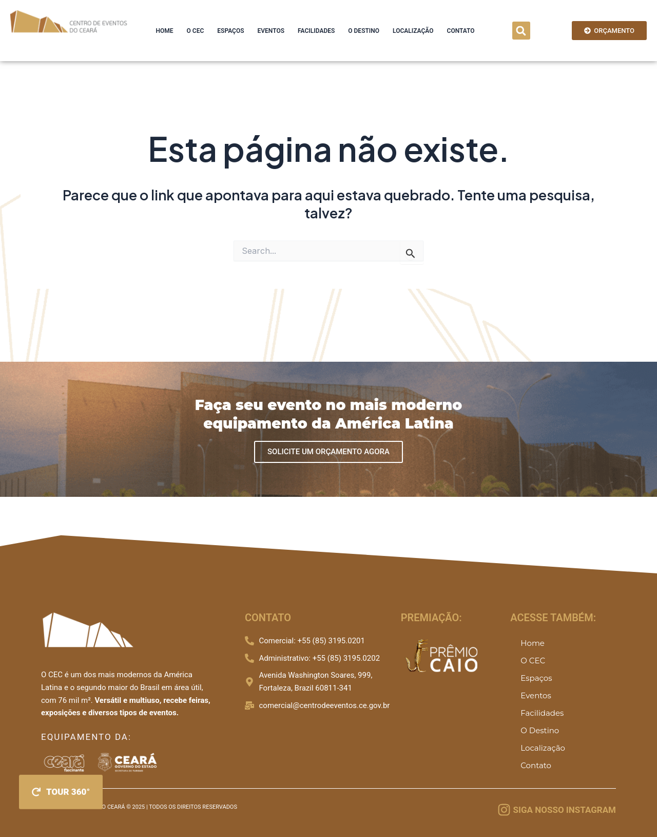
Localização (413, 30)
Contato (461, 30)
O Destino (363, 30)
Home (164, 30)
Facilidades (316, 30)
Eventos (271, 30)
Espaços (230, 30)
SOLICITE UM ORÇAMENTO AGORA (328, 451)
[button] (521, 31)
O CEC (195, 30)
